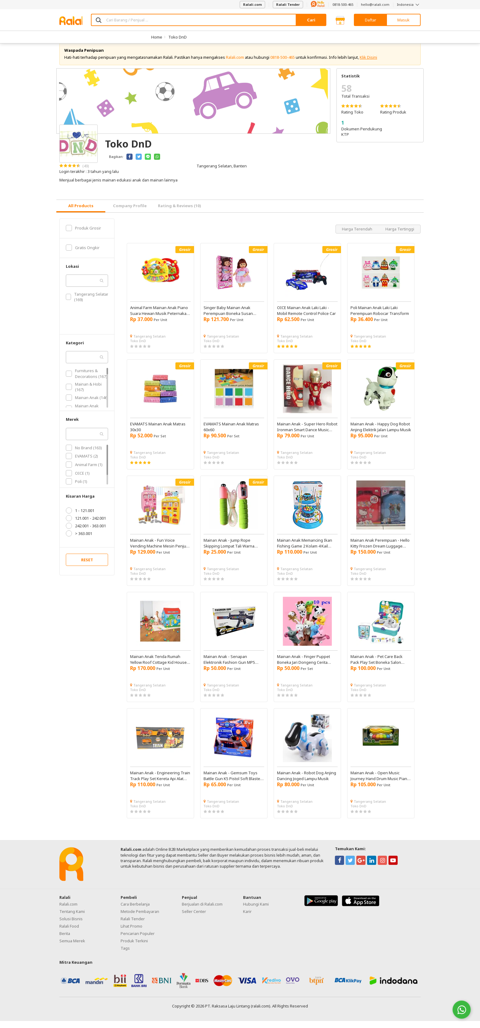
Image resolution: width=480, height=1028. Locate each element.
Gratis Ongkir (82, 255)
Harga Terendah (357, 236)
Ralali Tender (288, 4)
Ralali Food (69, 933)
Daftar (370, 20)
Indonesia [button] (409, 4)
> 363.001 (79, 540)
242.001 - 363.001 (86, 533)
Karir (247, 918)
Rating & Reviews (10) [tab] (179, 212)
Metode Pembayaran (140, 918)
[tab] (80, 213)
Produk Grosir (83, 235)
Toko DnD (177, 37)
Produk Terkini (134, 948)
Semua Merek (72, 948)
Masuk (403, 20)
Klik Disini (368, 64)
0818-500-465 (342, 4)
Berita (64, 940)
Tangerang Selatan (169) (87, 303)
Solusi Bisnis (71, 926)
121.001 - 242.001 (86, 525)
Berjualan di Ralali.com (202, 911)
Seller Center (194, 918)
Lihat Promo (131, 933)
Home (156, 37)
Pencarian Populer (138, 940)
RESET (87, 567)
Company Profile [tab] (130, 212)
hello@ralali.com (375, 4)
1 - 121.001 (80, 517)
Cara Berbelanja (135, 911)
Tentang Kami (72, 918)
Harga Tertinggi (399, 236)
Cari (311, 20)
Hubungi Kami (256, 911)
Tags (125, 955)
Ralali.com (252, 4)
